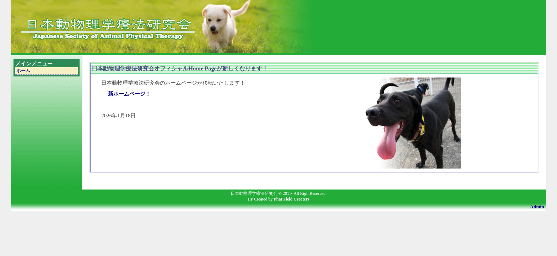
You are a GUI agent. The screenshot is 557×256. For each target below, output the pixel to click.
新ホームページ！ (129, 94)
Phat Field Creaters (291, 199)
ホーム (23, 70)
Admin (537, 206)
